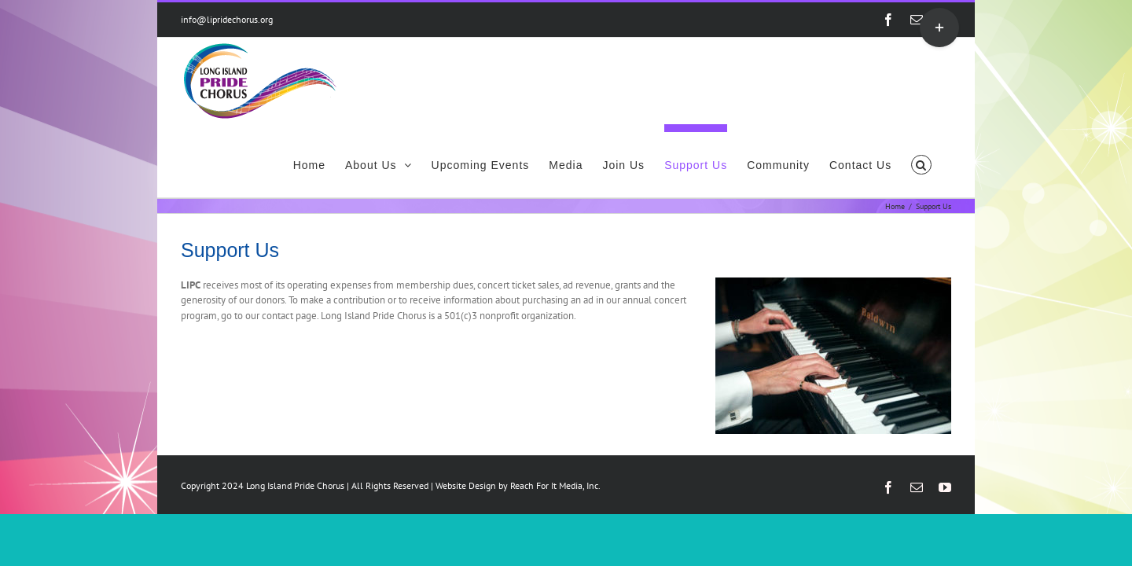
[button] (941, 74)
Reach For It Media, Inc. (555, 412)
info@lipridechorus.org (227, 19)
